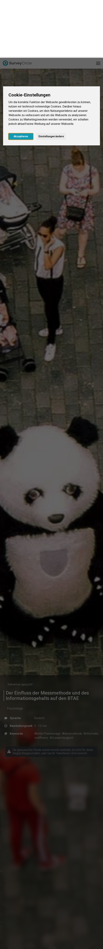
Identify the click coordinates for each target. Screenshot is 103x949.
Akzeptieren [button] (20, 78)
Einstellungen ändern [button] (51, 78)
